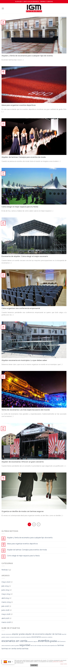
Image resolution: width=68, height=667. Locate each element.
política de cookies (58, 661)
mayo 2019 (6, 594)
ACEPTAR (34, 665)
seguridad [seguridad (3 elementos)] (24, 645)
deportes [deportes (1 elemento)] (28, 637)
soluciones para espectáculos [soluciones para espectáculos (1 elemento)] (49, 645)
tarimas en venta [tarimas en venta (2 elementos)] (9, 648)
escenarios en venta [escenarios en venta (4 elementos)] (14, 640)
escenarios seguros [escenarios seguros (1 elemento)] (33, 641)
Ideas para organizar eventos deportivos (22, 544)
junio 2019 (5, 590)
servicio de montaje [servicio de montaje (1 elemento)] (36, 645)
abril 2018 (5, 618)
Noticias (5, 570)
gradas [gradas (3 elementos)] (53, 641)
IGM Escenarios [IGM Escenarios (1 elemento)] (61, 641)
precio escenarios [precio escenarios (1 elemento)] (6, 645)
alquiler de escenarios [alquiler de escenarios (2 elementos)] (35, 634)
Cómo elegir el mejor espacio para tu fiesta (23, 556)
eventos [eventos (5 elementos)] (43, 641)
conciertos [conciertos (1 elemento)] (23, 637)
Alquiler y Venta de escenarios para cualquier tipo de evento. (30, 538)
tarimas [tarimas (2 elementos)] (60, 645)
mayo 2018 (6, 614)
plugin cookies (63, 663)
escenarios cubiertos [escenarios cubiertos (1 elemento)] (46, 637)
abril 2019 (5, 598)
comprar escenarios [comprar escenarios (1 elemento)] (15, 637)
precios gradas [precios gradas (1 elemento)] (15, 645)
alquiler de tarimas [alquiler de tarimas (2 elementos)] (53, 634)
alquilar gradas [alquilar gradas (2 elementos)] (18, 634)
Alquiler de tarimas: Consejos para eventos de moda (27, 550)
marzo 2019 (6, 602)
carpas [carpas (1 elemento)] (7, 637)
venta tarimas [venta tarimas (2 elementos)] (22, 648)
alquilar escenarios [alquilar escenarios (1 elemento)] (7, 634)
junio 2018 (5, 610)
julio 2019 (5, 586)
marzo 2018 (6, 622)
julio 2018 (5, 606)
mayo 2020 (6, 582)
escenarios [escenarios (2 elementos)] (36, 637)
